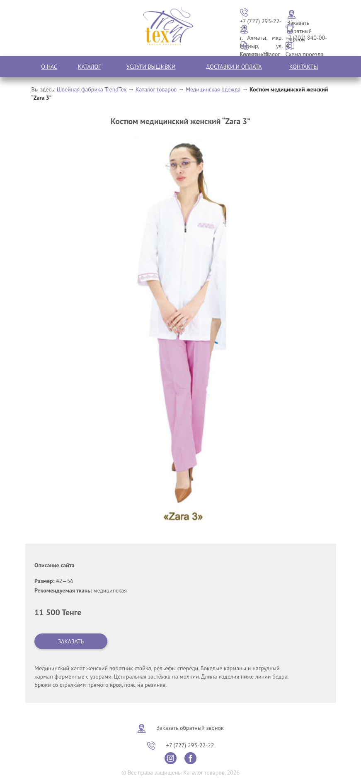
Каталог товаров (156, 89)
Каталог (89, 66)
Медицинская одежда (213, 89)
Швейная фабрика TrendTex (91, 89)
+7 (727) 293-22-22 (190, 745)
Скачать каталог (260, 54)
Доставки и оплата (234, 66)
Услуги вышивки (150, 66)
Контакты (303, 66)
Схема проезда (305, 54)
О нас (49, 66)
